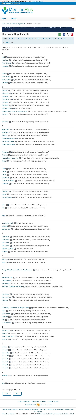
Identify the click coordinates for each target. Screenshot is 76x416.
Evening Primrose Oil (8, 144)
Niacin (4, 259)
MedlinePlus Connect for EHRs (65, 409)
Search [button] (15, 19)
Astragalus (5, 66)
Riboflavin (5, 300)
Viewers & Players (38, 409)
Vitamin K (5, 368)
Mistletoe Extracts (7, 248)
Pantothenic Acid (7, 277)
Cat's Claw (5, 93)
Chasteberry (6, 99)
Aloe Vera (5, 60)
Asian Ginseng (6, 63)
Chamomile (5, 96)
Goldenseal (5, 177)
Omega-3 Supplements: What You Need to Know (17, 270)
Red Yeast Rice (6, 297)
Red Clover (5, 294)
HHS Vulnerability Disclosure (51, 409)
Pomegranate (6, 283)
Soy (3, 319)
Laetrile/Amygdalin (7, 223)
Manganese (5, 239)
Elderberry (5, 132)
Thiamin (4, 333)
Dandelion (5, 122)
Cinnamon (5, 105)
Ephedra (4, 135)
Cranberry (5, 114)
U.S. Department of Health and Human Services (48, 413)
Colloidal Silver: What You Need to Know (14, 111)
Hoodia (4, 194)
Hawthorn (5, 191)
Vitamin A (5, 350)
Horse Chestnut (7, 197)
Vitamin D (5, 362)
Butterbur (5, 82)
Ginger (4, 171)
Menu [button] (5, 19)
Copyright (14, 409)
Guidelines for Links (29, 409)
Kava (3, 215)
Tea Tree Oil (5, 330)
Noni (3, 262)
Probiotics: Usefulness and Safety (12, 286)
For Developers (38, 411)
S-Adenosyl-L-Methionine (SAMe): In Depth (15, 308)
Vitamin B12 (5, 353)
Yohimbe (4, 375)
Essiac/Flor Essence (8, 138)
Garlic (4, 168)
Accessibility (20, 409)
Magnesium (5, 236)
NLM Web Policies (7, 409)
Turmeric (4, 339)
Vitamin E (5, 365)
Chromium (5, 102)
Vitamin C (5, 359)
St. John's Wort (6, 323)
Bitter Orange (6, 76)
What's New (35, 401)
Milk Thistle (5, 243)
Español (72, 18)
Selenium (5, 317)
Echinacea (5, 129)
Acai (3, 57)
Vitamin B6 (5, 356)
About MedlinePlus (24, 401)
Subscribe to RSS (32, 405)
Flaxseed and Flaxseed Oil (10, 158)
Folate (4, 161)
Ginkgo (4, 174)
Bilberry (4, 73)
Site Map (43, 401)
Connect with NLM (46, 405)
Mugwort (4, 251)
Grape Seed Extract (8, 180)
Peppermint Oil (6, 280)
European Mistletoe (8, 141)
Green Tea (5, 183)
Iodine (4, 205)
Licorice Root (6, 229)
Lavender (5, 226)
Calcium (4, 90)
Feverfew (5, 155)
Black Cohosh (6, 79)
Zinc (3, 383)
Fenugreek (5, 152)
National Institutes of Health (67, 413)
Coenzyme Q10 (7, 108)
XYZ (7, 42)
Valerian (4, 347)
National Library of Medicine (12, 3)
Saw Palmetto (6, 314)
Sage (3, 311)
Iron (3, 208)
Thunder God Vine (7, 336)
